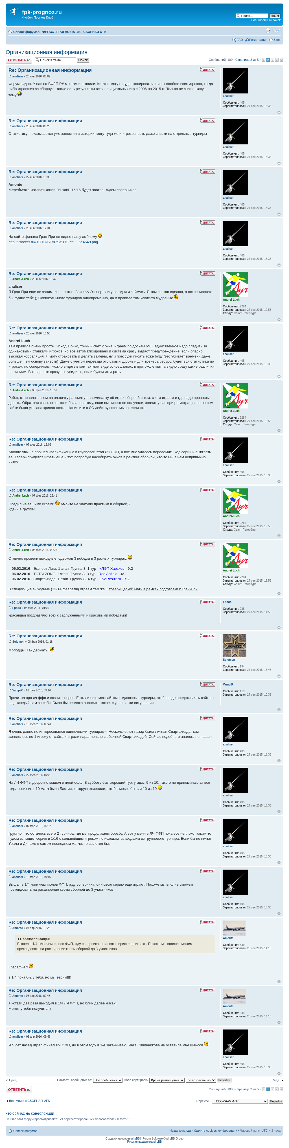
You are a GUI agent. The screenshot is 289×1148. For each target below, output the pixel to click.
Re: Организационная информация (50, 70)
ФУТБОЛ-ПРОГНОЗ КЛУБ (61, 31)
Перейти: (203, 1101)
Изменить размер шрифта (276, 30)
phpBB (135, 1138)
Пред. (13, 1080)
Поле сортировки (154, 1080)
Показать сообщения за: (89, 1080)
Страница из (247, 59)
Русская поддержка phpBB (144, 1141)
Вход (277, 39)
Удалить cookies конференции (215, 1130)
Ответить (19, 60)
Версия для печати (268, 30)
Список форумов (26, 31)
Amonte (17, 928)
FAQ (240, 39)
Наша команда (180, 1130)
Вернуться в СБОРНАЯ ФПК (29, 1100)
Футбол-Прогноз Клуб (37, 17)
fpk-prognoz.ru (42, 12)
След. (276, 1080)
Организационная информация (46, 52)
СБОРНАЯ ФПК (95, 31)
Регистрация (258, 39)
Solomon (18, 641)
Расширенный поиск (266, 20)
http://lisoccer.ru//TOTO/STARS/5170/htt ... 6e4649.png (53, 242)
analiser (17, 76)
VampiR (17, 690)
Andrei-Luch (20, 279)
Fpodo (16, 607)
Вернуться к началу (279, 112)
